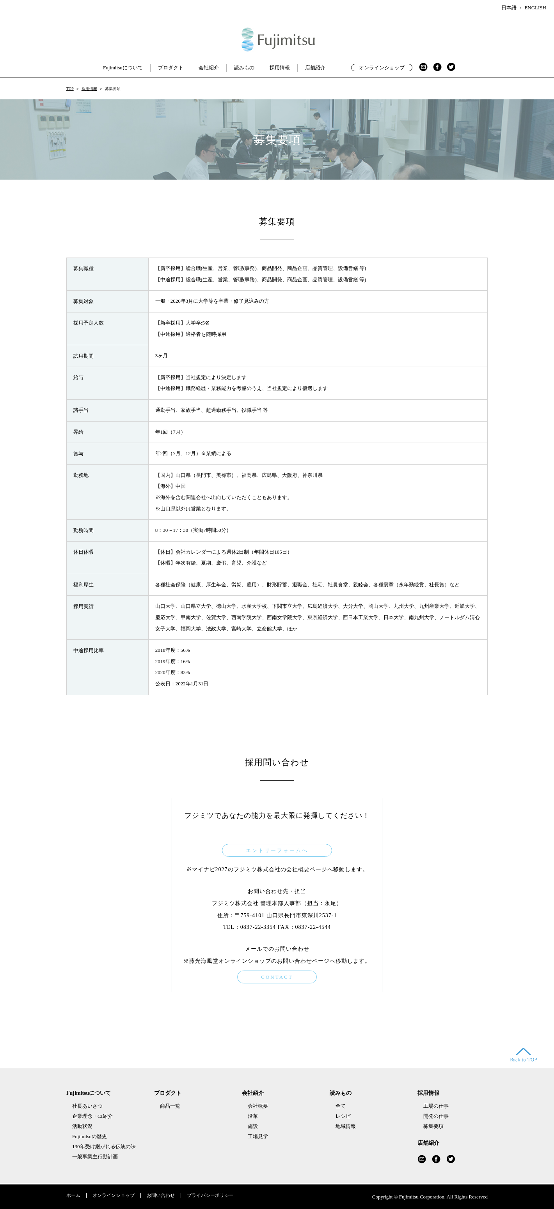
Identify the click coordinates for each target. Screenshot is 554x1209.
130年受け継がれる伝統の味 (104, 1146)
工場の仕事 (436, 1106)
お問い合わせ (161, 1195)
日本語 (509, 8)
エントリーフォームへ (277, 850)
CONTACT (277, 977)
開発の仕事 (436, 1116)
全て (341, 1106)
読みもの (244, 68)
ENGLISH (535, 8)
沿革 (253, 1116)
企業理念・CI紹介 (92, 1116)
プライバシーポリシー (210, 1195)
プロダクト (170, 68)
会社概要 (258, 1106)
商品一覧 (170, 1106)
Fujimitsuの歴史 (89, 1136)
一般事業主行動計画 (95, 1157)
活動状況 (82, 1126)
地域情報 (346, 1126)
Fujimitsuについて (123, 68)
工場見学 (258, 1136)
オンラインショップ (382, 68)
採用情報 (280, 68)
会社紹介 (209, 68)
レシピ (343, 1116)
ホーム (73, 1195)
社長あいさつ (87, 1106)
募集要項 (433, 1126)
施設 (253, 1126)
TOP (70, 88)
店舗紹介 (315, 68)
